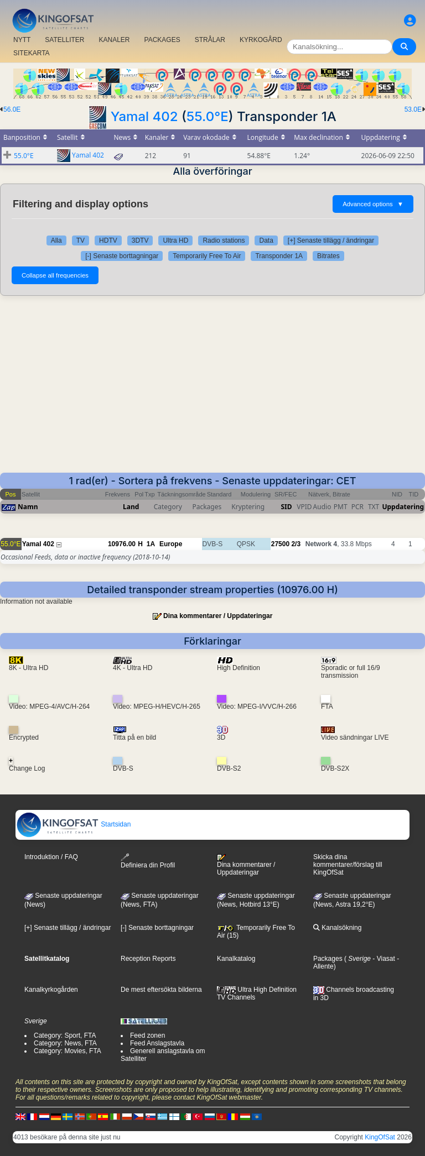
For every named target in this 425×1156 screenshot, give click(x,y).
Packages (328, 959)
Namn (28, 506)
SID (286, 506)
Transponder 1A (279, 256)
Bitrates (328, 256)
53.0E (413, 109)
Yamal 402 (144, 116)
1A (151, 544)
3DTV (140, 240)
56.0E (11, 109)
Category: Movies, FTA (67, 1051)
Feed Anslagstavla (157, 1043)
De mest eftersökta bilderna (161, 989)
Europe (170, 544)
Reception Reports (148, 959)
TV (80, 240)
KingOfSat (380, 1137)
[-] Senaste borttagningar (121, 256)
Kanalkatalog (236, 959)
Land (131, 506)
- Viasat (383, 959)
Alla (56, 240)
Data (266, 240)
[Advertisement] (212, 389)
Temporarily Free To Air (207, 256)
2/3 (295, 544)
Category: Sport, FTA (65, 1035)
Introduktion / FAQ (51, 857)
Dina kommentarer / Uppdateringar (217, 616)
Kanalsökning (337, 928)
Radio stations (224, 240)
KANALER (114, 40)
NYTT (21, 40)
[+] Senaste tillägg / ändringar (331, 240)
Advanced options (373, 204)
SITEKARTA (31, 53)
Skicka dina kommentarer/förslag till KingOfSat (347, 864)
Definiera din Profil (148, 861)
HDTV (108, 240)
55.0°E (207, 116)
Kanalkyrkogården (51, 989)
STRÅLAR (210, 40)
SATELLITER (64, 40)
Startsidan (73, 824)
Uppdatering (403, 506)
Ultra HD (175, 240)
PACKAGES (162, 40)
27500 (280, 544)
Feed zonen (147, 1035)
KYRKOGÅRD (261, 40)
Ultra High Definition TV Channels (257, 993)
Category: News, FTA (65, 1043)
